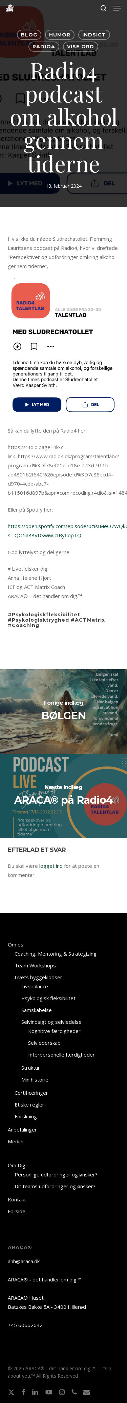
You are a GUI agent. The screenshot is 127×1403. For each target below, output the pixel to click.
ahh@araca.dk (24, 1261)
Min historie (34, 1079)
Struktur (30, 1067)
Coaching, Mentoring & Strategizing (56, 953)
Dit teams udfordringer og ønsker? (55, 1186)
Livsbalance (34, 986)
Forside (16, 1211)
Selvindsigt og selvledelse (51, 1021)
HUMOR (59, 35)
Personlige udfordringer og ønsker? (56, 1174)
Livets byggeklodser (38, 977)
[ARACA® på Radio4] (63, 796)
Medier (16, 1141)
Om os (15, 944)
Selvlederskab (44, 1042)
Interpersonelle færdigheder (61, 1054)
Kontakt (17, 1199)
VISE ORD (80, 47)
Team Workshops (35, 965)
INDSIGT (94, 35)
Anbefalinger (22, 1129)
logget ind (51, 865)
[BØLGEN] (63, 711)
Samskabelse (36, 1010)
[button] (117, 8)
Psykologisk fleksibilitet (48, 998)
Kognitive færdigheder (54, 1031)
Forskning (26, 1116)
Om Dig (16, 1165)
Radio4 (44, 47)
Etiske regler (29, 1104)
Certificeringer (31, 1092)
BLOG (29, 35)
